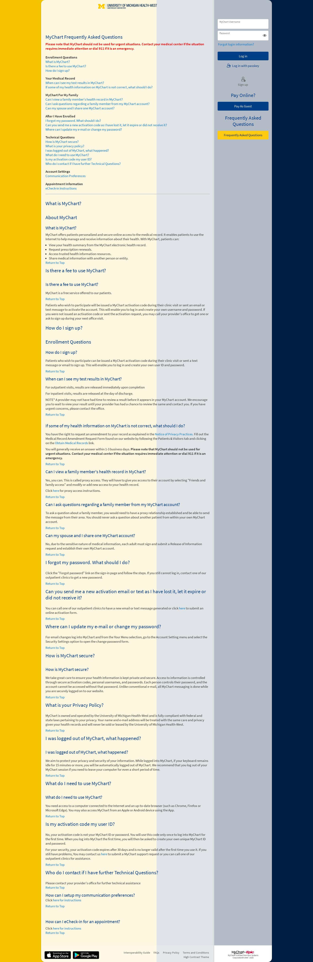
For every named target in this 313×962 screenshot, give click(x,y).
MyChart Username (229, 21)
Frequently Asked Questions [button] (243, 135)
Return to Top (55, 262)
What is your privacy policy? (64, 146)
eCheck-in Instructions (61, 188)
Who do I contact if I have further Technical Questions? (83, 163)
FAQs (156, 952)
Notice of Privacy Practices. (174, 434)
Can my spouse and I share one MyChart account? (79, 108)
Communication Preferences (65, 176)
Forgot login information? (236, 44)
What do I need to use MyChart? (67, 155)
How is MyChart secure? (62, 141)
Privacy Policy (171, 952)
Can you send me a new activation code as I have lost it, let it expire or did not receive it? (106, 125)
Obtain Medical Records (71, 443)
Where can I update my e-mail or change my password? (83, 129)
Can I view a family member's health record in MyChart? (84, 99)
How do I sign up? (57, 70)
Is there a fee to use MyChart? (65, 66)
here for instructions (67, 900)
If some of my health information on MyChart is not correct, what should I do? (98, 87)
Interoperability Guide (137, 952)
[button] (265, 35)
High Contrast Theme (196, 957)
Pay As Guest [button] (243, 106)
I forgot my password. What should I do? (73, 120)
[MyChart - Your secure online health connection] (127, 12)
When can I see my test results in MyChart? (74, 83)
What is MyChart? (57, 61)
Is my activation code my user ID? (68, 159)
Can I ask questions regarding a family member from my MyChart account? (97, 104)
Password (224, 33)
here (56, 490)
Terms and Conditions (196, 952)
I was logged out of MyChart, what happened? (77, 150)
